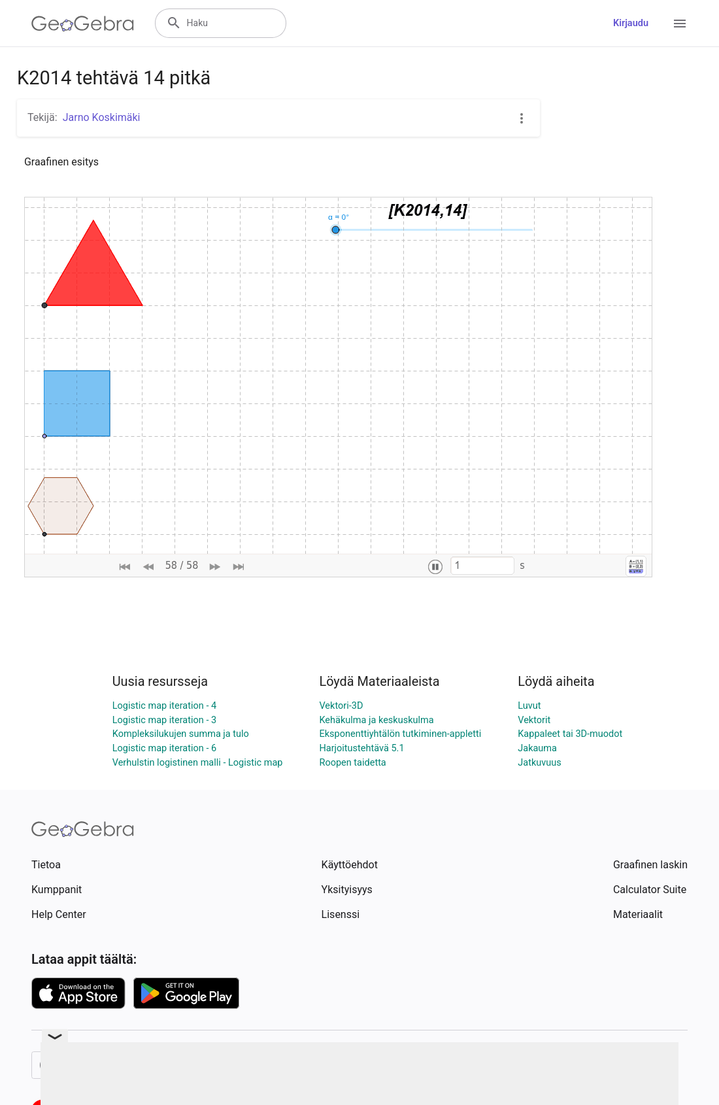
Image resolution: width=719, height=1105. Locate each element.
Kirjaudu (630, 23)
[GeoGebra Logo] (82, 23)
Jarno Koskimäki (102, 117)
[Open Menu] (680, 23)
